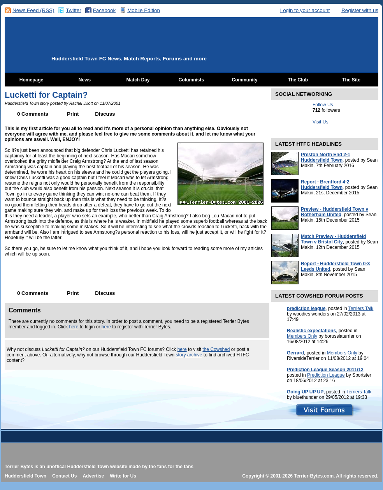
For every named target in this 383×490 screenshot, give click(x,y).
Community (245, 80)
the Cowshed (216, 349)
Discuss (105, 114)
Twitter (73, 10)
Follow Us (323, 105)
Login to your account (305, 10)
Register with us (359, 10)
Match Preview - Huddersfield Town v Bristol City (333, 239)
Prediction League (326, 375)
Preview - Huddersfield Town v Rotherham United (334, 211)
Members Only (302, 336)
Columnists (191, 80)
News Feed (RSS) (33, 10)
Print (73, 114)
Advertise (93, 476)
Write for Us (123, 476)
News (85, 80)
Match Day (137, 80)
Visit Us (320, 122)
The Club (298, 80)
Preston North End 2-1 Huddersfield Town (325, 157)
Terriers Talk (360, 308)
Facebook (104, 10)
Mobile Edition (143, 10)
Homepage (31, 80)
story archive (189, 355)
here (73, 327)
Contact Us (64, 476)
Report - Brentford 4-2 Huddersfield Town (325, 184)
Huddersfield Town (25, 476)
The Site (351, 80)
